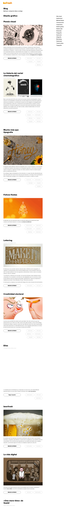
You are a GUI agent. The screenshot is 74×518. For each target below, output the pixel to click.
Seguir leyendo (12, 357)
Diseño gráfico (29, 58)
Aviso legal (17, 516)
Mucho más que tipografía (11, 131)
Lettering (7, 240)
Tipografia (30, 121)
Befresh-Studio (29, 225)
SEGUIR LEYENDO (12, 58)
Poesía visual (9, 21)
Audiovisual (30, 111)
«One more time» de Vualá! (13, 464)
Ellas (5, 345)
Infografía (58, 37)
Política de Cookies (28, 516)
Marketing (39, 64)
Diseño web (29, 179)
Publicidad (39, 121)
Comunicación (60, 22)
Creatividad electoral (13, 294)
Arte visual (39, 58)
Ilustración (30, 61)
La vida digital (10, 416)
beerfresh (8, 368)
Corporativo (38, 228)
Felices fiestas (10, 195)
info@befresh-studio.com (8, 503)
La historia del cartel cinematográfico (13, 74)
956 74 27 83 (6, 504)
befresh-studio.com (13, 516)
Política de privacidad (22, 516)
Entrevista (58, 31)
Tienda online (59, 43)
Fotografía (39, 61)
